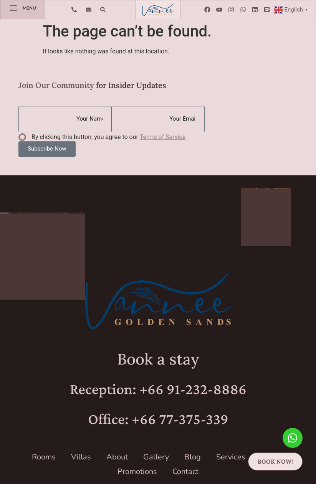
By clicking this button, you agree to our (108, 137)
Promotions (137, 471)
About (117, 457)
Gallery (156, 457)
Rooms (44, 457)
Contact (185, 471)
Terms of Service (163, 137)
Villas (81, 457)
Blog (192, 457)
